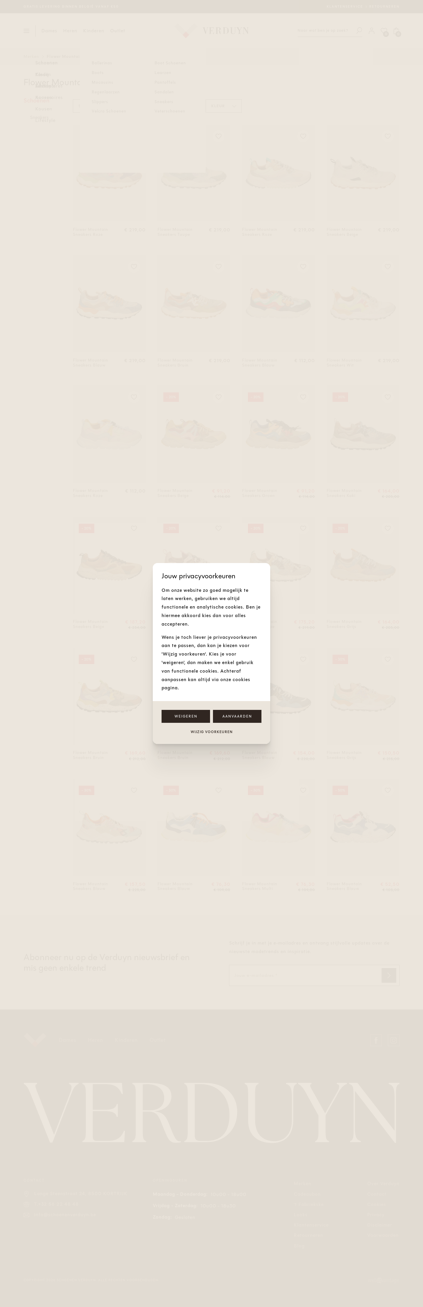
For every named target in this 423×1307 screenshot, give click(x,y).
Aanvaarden (237, 716)
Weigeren (185, 716)
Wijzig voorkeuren (212, 732)
